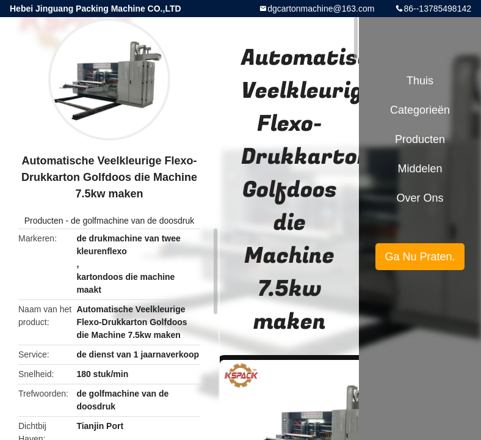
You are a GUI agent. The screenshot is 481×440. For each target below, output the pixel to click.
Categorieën (420, 110)
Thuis (420, 81)
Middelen (419, 169)
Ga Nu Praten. (420, 257)
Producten (43, 221)
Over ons (419, 198)
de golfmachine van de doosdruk (132, 221)
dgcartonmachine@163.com (320, 8)
